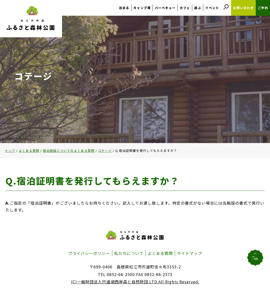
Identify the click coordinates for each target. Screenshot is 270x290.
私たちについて (128, 253)
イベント (212, 7)
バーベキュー (165, 7)
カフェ (185, 7)
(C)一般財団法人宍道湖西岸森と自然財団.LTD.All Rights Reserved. (135, 282)
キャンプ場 (142, 7)
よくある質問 (160, 253)
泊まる (124, 7)
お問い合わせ (243, 7)
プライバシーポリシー (89, 253)
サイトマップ (189, 253)
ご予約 (263, 7)
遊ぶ (197, 7)
